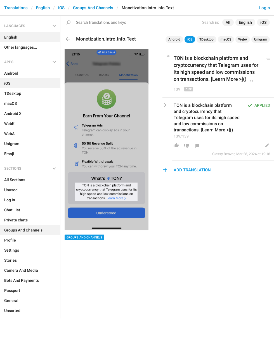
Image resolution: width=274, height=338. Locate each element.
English (43, 7)
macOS (226, 39)
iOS (61, 7)
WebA (242, 39)
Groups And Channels (93, 7)
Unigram (260, 39)
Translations (16, 7)
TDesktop (206, 39)
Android (174, 39)
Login (264, 7)
